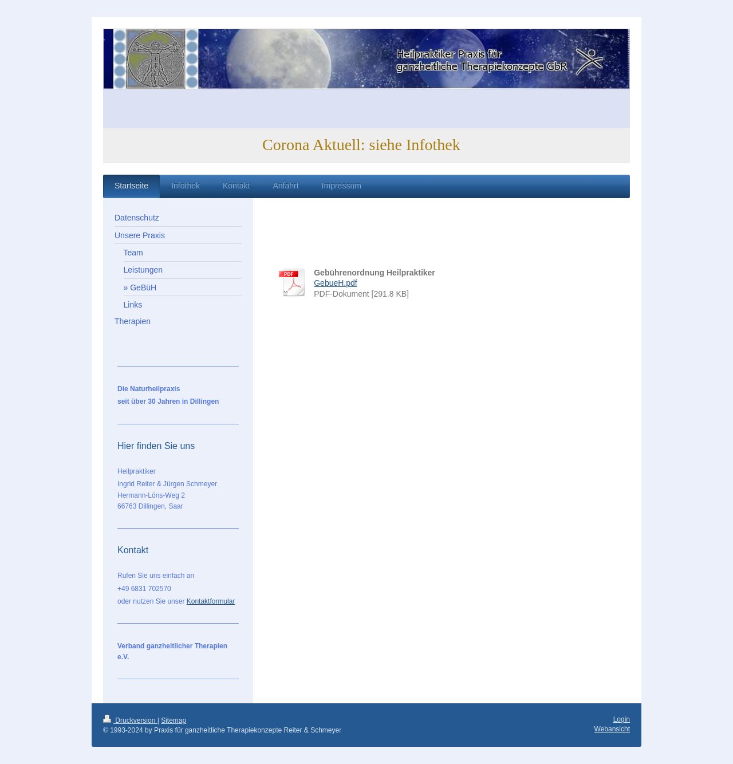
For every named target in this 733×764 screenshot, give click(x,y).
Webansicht (612, 729)
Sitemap (173, 720)
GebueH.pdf (335, 283)
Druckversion (130, 720)
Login (621, 719)
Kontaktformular (211, 601)
